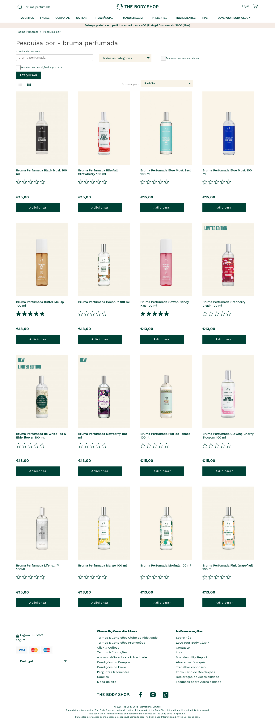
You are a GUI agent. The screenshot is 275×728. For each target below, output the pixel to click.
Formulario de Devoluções (195, 672)
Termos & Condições (112, 652)
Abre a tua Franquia (190, 662)
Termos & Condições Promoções (121, 642)
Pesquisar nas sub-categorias (180, 58)
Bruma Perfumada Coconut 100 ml (104, 302)
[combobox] (44, 7)
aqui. (197, 717)
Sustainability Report (191, 657)
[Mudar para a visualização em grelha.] (29, 84)
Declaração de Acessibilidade (197, 677)
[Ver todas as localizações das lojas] (245, 6)
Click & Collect (108, 647)
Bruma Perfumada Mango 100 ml (102, 565)
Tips (205, 17)
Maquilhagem (133, 17)
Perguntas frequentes (113, 672)
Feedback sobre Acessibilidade (198, 682)
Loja (179, 652)
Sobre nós (183, 637)
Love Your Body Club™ (192, 642)
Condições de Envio (111, 667)
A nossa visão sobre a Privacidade (122, 657)
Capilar (81, 17)
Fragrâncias (104, 17)
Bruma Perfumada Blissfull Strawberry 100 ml (97, 172)
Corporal (62, 17)
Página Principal (27, 31)
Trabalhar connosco (191, 667)
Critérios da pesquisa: (28, 51)
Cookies (103, 677)
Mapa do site (106, 682)
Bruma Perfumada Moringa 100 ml (165, 565)
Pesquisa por (52, 31)
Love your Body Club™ (234, 17)
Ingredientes (186, 17)
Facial (44, 17)
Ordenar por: (130, 84)
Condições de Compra (113, 662)
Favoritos (27, 17)
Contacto (183, 647)
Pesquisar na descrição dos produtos (39, 67)
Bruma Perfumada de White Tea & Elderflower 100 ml (41, 435)
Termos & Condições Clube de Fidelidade (127, 637)
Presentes (159, 17)
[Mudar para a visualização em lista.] (20, 84)
